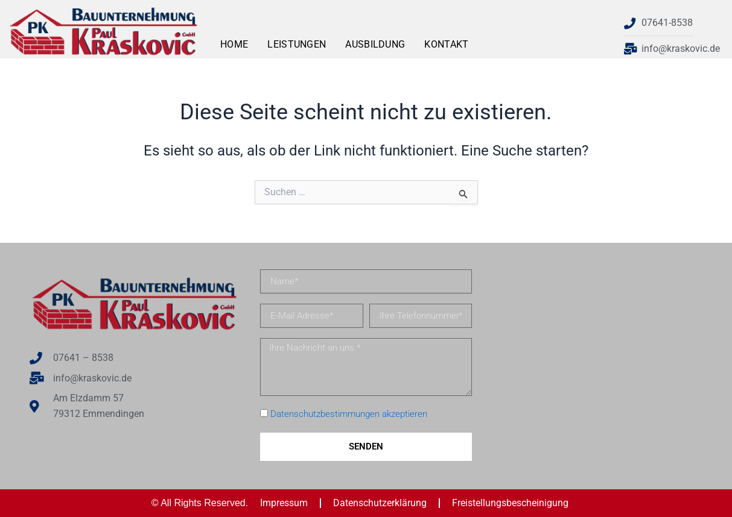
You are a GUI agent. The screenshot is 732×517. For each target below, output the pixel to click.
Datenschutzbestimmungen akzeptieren (348, 414)
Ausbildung (375, 44)
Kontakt (446, 44)
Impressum (284, 503)
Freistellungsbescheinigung (510, 503)
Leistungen (296, 44)
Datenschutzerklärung (380, 503)
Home (234, 44)
